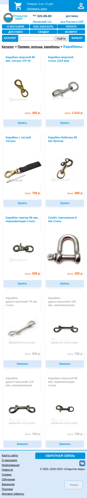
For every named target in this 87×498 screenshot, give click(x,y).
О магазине (9, 460)
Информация (11, 465)
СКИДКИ (43, 31)
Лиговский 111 (42, 21)
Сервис (7, 474)
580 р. (75, 193)
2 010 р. (74, 113)
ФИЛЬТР (76, 38)
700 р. (33, 193)
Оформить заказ (37, 8)
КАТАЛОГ (10, 38)
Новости (7, 469)
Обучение (8, 479)
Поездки (7, 489)
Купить (22, 122)
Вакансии (8, 484)
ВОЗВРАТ (71, 31)
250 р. (75, 273)
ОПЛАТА (71, 26)
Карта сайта (10, 455)
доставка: (72, 16)
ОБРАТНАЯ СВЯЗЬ (60, 455)
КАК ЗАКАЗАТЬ (43, 26)
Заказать (22, 363)
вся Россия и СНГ (72, 21)
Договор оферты (13, 493)
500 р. (33, 273)
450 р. (33, 113)
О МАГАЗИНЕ (15, 26)
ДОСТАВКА (15, 31)
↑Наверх (73, 484)
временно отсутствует (22, 342)
